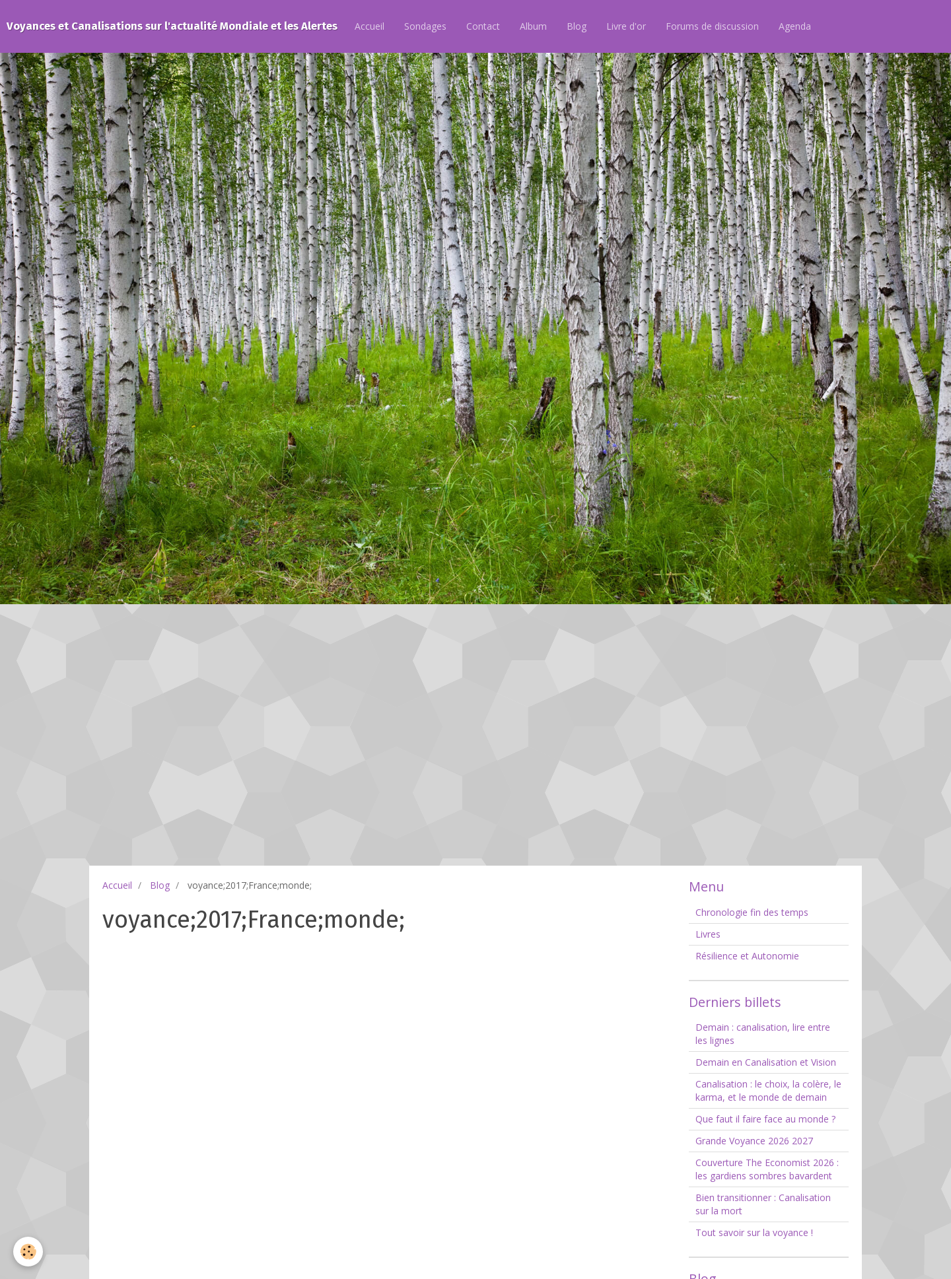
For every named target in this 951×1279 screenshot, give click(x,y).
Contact (483, 26)
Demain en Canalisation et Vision (765, 1062)
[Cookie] (28, 1251)
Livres (708, 934)
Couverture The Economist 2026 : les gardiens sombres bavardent (767, 1169)
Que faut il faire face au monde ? (765, 1119)
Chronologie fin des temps (751, 912)
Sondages (425, 26)
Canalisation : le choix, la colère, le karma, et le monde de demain (768, 1090)
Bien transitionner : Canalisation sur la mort (763, 1204)
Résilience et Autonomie (747, 956)
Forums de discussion (712, 26)
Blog (576, 26)
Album (533, 26)
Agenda (795, 26)
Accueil (369, 26)
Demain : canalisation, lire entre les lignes (762, 1034)
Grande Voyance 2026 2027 (754, 1140)
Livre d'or (626, 26)
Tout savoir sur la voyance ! (754, 1232)
